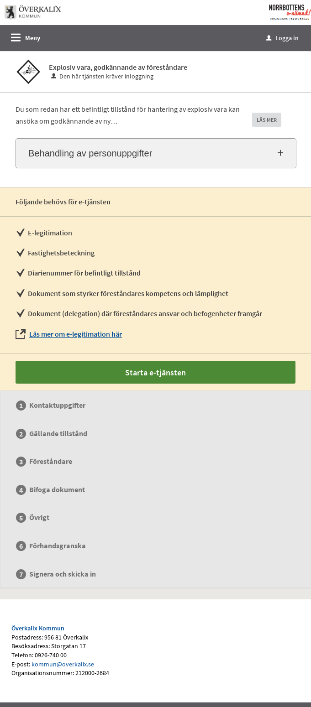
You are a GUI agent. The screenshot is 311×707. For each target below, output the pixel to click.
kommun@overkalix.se (63, 664)
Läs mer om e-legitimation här (75, 333)
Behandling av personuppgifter (90, 153)
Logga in (282, 38)
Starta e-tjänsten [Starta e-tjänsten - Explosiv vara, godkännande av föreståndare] (155, 372)
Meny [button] (32, 38)
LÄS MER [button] (267, 119)
